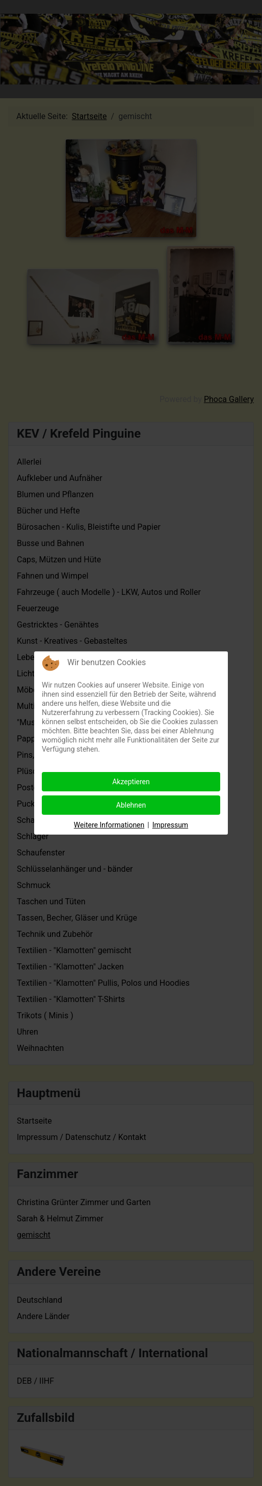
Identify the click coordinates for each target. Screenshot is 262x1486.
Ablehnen (131, 805)
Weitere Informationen (109, 825)
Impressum (170, 825)
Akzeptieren (131, 782)
